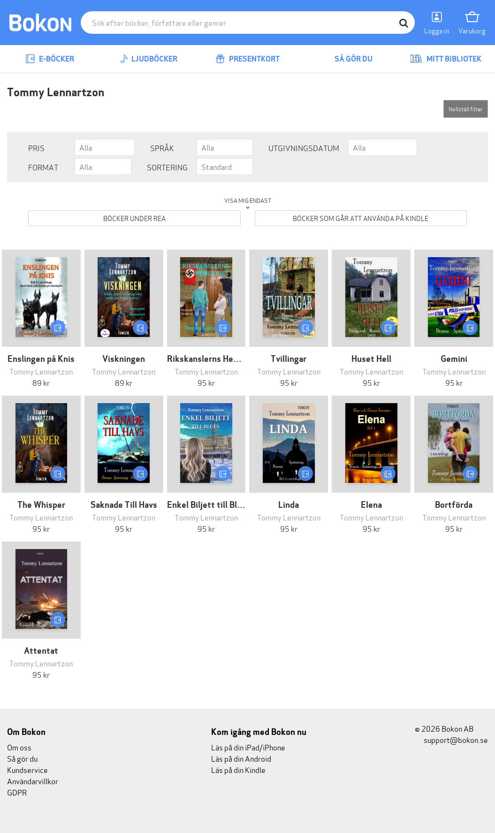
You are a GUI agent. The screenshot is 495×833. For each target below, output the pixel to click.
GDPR (17, 792)
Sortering (167, 166)
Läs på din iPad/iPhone (248, 746)
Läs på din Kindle (238, 769)
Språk (162, 147)
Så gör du (347, 59)
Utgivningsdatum (303, 147)
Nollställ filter (466, 109)
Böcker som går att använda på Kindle (360, 218)
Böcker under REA (134, 218)
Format (43, 166)
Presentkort (247, 59)
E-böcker (49, 59)
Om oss (19, 746)
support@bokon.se (451, 739)
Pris (36, 147)
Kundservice (27, 769)
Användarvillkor (32, 780)
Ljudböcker (148, 59)
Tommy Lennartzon (41, 371)
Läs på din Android (241, 758)
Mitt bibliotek (445, 59)
